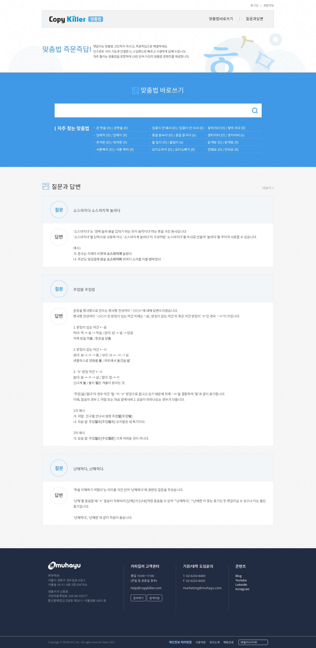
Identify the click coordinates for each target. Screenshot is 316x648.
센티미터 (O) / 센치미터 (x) (226, 135)
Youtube (241, 580)
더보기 (266, 187)
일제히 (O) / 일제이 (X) (111, 135)
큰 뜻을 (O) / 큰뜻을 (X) (112, 127)
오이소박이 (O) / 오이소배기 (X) (173, 149)
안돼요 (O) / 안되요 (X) (223, 149)
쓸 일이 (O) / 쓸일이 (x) (167, 142)
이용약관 (200, 642)
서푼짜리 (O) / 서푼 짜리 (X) (115, 149)
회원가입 (268, 5)
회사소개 (214, 642)
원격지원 (154, 598)
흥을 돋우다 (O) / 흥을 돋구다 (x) (174, 135)
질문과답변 (254, 18)
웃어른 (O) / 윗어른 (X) (111, 142)
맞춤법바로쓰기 (221, 18)
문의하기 (138, 598)
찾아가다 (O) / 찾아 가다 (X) (226, 127)
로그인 (254, 5)
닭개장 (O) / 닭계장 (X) (223, 142)
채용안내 (228, 642)
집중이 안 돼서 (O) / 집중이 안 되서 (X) (178, 127)
